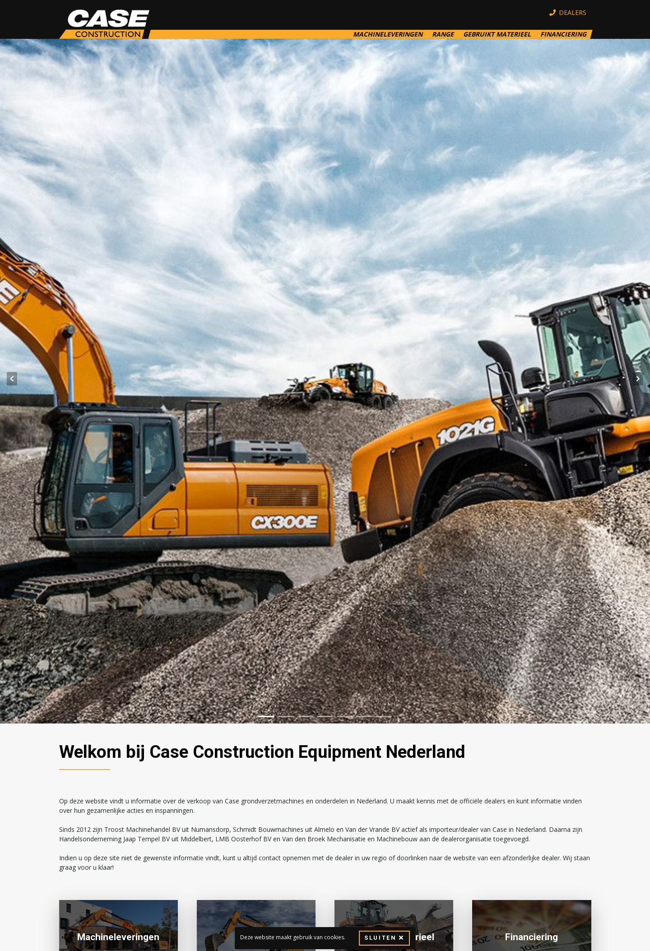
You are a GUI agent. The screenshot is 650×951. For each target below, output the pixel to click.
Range (443, 34)
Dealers (568, 12)
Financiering (563, 34)
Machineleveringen (387, 34)
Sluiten (384, 938)
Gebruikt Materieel (497, 34)
